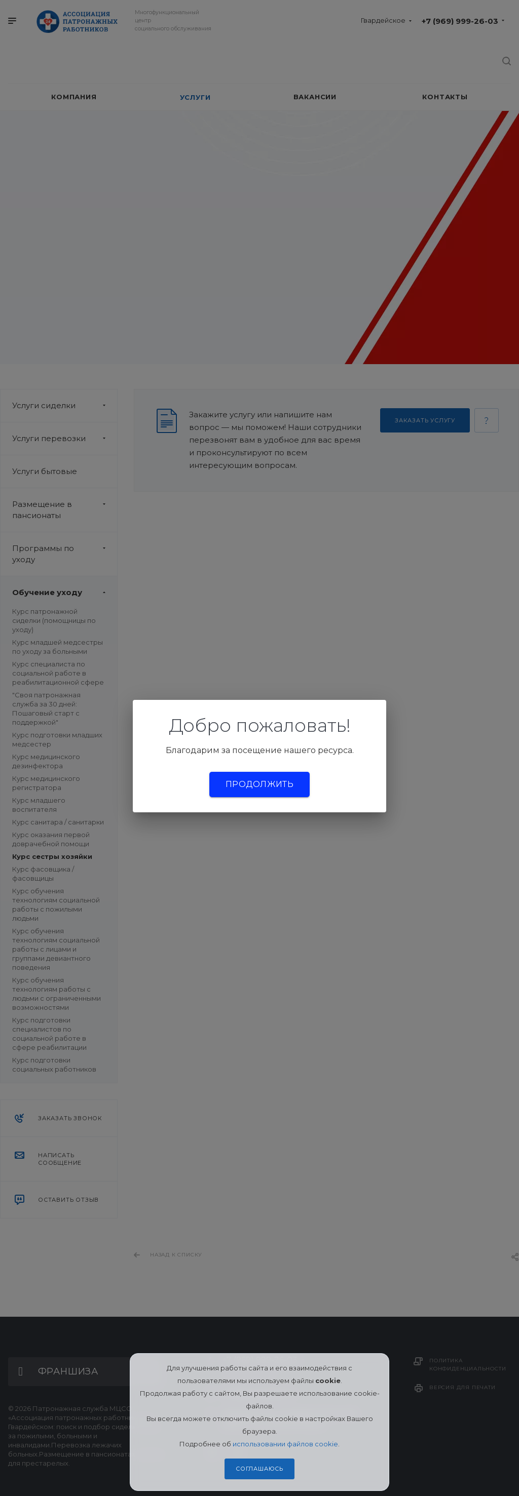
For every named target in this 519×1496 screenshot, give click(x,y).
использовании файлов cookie (285, 1444)
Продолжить (259, 784)
